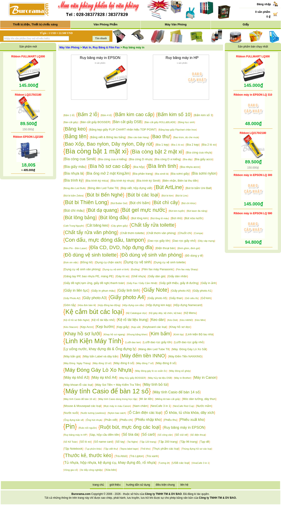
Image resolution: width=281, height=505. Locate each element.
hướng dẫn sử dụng (138, 484)
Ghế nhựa (138, 276)
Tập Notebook (73, 448)
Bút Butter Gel (119, 203)
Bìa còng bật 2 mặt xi (157, 152)
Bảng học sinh (186, 122)
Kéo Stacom (71, 327)
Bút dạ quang (102, 210)
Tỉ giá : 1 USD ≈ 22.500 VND (56, 33)
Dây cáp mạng (206, 240)
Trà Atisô (121, 456)
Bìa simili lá (161, 173)
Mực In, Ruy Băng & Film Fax (101, 47)
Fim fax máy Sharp (186, 269)
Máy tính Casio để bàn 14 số (177, 392)
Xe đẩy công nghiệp (91, 470)
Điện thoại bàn (165, 248)
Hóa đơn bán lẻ (86, 305)
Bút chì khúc (189, 203)
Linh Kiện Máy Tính (93, 341)
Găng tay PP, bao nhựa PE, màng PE (88, 276)
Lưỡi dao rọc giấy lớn (157, 342)
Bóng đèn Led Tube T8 (103, 188)
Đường (135, 269)
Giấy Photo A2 (72, 298)
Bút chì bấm (139, 203)
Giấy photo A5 (157, 298)
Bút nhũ (177, 218)
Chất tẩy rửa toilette (152, 225)
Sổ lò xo (85, 441)
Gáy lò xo (122, 276)
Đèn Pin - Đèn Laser (75, 248)
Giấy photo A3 (94, 298)
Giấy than (176, 298)
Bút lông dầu (114, 217)
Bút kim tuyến (176, 211)
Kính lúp (178, 334)
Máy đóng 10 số (102, 363)
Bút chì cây (166, 202)
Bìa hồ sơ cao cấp (110, 166)
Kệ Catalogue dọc (136, 313)
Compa (198, 233)
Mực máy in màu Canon (117, 406)
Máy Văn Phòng (176, 24)
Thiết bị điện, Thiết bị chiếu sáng (35, 24)
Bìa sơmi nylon (204, 173)
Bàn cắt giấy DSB (127, 122)
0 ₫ (268, 16)
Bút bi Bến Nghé (105, 195)
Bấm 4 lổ (106, 115)
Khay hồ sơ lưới (82, 333)
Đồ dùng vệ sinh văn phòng (151, 255)
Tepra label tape (129, 448)
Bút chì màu (73, 210)
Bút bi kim (167, 195)
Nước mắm (204, 406)
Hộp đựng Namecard (188, 305)
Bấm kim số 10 (174, 114)
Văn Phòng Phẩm (106, 24)
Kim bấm (160, 333)
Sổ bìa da (130, 434)
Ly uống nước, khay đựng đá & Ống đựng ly (99, 349)
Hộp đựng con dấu (133, 305)
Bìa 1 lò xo (177, 144)
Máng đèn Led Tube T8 (154, 349)
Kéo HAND (186, 320)
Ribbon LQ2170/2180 (28, 94)
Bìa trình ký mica (97, 180)
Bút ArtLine (169, 187)
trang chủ (98, 484)
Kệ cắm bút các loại (93, 311)
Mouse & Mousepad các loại (82, 406)
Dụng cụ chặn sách (108, 262)
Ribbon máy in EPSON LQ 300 (253, 175)
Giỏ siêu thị (191, 298)
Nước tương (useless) (93, 413)
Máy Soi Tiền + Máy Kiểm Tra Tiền (118, 384)
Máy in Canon (205, 377)
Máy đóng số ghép (179, 371)
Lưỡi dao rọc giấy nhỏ (189, 342)
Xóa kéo (110, 469)
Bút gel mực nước (143, 210)
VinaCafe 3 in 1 (200, 463)
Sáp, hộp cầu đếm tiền (104, 434)
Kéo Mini (200, 320)
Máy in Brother (183, 377)
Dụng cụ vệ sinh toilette (169, 262)
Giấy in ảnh (208, 283)
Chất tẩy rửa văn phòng (91, 232)
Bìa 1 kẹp (162, 144)
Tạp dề (204, 441)
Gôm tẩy (69, 305)
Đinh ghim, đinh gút (188, 248)
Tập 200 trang (168, 441)
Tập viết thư (110, 448)
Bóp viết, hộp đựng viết (136, 188)
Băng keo (75, 129)
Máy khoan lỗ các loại (78, 384)
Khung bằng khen (137, 334)
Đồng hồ (86, 262)
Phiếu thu (170, 420)
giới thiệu (114, 484)
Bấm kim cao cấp (134, 114)
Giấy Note (155, 290)
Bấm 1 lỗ (69, 115)
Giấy (246, 24)
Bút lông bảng (80, 217)
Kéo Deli (172, 320)
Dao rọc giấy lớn (158, 240)
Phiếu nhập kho (148, 420)
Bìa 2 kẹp (193, 144)
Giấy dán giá (156, 276)
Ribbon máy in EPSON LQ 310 (253, 94)
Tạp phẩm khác (93, 449)
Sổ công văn (165, 434)
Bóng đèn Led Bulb (74, 188)
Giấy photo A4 (127, 297)
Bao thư (161, 136)
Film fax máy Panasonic (157, 269)
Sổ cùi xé (181, 434)
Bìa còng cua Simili (79, 159)
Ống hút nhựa (94, 420)
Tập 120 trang (148, 441)
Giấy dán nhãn (177, 276)
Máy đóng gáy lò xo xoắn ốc (151, 371)
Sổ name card (103, 441)
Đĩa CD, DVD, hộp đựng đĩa (121, 247)
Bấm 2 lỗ (87, 114)
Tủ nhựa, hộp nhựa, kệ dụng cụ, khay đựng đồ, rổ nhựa (109, 462)
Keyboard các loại (154, 327)
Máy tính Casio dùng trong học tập (118, 399)
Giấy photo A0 (181, 290)
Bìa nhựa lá (73, 173)
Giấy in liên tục (76, 290)
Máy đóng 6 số (123, 363)
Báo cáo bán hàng (138, 137)
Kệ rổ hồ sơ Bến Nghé (76, 320)
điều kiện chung (165, 484)
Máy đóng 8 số (166, 363)
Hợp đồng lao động (109, 305)
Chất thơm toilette (132, 233)
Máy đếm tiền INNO (143, 355)
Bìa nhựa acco (190, 167)
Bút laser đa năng (197, 211)
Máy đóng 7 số (145, 363)
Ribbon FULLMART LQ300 (28, 56)
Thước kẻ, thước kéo (88, 455)
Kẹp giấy (122, 327)
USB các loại (180, 462)
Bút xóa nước (193, 218)
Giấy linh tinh (128, 290)
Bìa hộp (139, 167)
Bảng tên (76, 136)
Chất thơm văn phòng (161, 233)
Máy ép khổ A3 (76, 377)
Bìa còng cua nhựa (199, 152)
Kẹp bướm (105, 327)
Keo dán (158, 320)
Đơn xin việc (71, 262)
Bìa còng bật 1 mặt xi (96, 151)
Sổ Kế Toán (70, 441)
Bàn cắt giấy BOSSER (95, 122)
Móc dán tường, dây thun (199, 399)
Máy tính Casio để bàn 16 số (80, 399)
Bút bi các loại (142, 195)
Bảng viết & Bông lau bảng (108, 137)
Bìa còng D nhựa (140, 159)
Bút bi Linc (181, 195)
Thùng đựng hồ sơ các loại (197, 448)
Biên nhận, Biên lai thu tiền (180, 180)
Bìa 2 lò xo (209, 144)
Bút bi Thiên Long (86, 202)
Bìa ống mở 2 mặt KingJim (108, 173)
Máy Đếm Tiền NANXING (185, 356)
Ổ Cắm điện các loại (145, 413)
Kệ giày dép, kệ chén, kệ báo (165, 313)
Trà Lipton (136, 456)
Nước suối (71, 413)
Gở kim (206, 298)
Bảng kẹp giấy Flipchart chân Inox (177, 129)
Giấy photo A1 (202, 290)
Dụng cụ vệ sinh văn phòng (82, 269)
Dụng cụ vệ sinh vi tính (115, 269)
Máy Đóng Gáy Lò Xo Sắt (189, 349)
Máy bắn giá (72, 356)
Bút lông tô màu (159, 218)
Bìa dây (187, 159)
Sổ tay (120, 441)
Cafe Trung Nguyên (73, 226)
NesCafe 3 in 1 (160, 406)
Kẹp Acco (87, 327)
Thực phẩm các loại (166, 448)
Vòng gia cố (70, 470)
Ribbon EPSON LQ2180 (28, 136)
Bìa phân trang (142, 173)
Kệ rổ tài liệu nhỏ (103, 320)
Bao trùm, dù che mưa (186, 137)
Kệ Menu (190, 313)
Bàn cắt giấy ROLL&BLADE (160, 122)
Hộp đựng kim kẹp (159, 305)
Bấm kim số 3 (203, 115)
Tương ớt (164, 463)
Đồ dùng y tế (194, 255)
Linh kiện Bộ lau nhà (199, 334)
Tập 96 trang (188, 441)
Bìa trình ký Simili (148, 180)
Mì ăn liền (146, 399)
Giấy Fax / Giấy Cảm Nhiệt (141, 283)
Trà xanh (152, 456)
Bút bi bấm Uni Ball (198, 188)
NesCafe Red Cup (184, 406)
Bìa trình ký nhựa (122, 180)
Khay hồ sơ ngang (114, 334)
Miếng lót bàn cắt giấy (168, 399)
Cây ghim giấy (119, 225)
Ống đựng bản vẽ (73, 420)
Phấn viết (111, 420)
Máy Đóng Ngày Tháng (77, 363)
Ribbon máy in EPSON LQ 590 (253, 213)
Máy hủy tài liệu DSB (160, 377)
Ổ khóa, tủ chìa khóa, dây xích (189, 413)
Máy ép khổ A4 (104, 377)
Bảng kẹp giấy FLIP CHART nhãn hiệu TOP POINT (123, 129)
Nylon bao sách (116, 413)
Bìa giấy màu (74, 167)
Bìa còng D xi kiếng (167, 159)
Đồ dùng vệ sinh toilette (90, 255)
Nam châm (141, 406)
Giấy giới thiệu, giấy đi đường (179, 283)
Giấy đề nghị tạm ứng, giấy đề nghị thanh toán (94, 283)
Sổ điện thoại (198, 434)
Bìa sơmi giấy (180, 173)
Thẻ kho (145, 448)
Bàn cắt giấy (71, 122)
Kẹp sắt (136, 327)
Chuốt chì (184, 233)
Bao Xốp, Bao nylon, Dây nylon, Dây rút (108, 144)
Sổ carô (148, 434)
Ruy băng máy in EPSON (100, 58)
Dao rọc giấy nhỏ (184, 240)
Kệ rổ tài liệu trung (132, 320)
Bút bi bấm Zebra (73, 195)
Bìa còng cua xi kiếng (112, 159)
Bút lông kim (140, 218)
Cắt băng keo (97, 225)
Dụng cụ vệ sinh (137, 262)
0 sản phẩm (262, 12)
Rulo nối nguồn (87, 427)
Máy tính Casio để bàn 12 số (107, 391)
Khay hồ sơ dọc (180, 327)
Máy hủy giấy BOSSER (132, 377)
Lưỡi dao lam (133, 342)
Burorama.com (81, 494)
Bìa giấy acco (203, 159)
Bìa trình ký (73, 180)
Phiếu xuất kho (192, 420)
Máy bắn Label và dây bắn (100, 356)
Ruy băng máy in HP (181, 58)
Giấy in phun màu (103, 290)
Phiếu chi (126, 420)
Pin (70, 426)
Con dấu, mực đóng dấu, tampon (104, 240)
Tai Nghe (132, 441)
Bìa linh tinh (162, 166)
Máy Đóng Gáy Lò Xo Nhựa (98, 370)
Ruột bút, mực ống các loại (130, 427)
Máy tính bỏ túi (155, 384)
